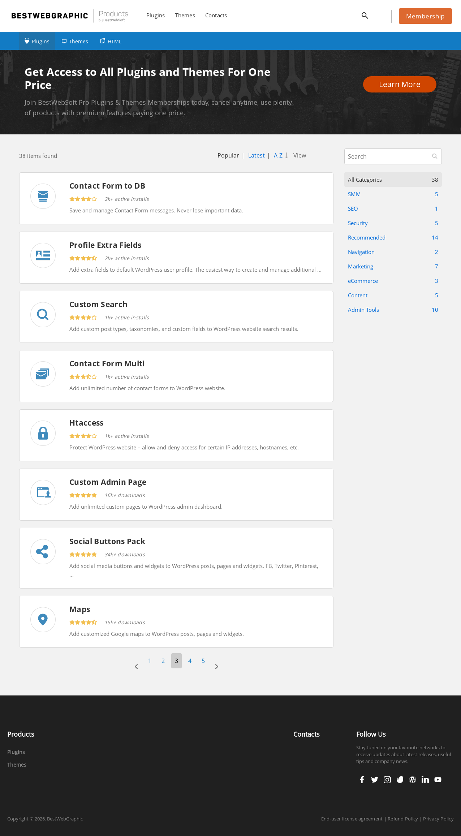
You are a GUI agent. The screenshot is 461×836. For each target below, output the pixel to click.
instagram (387, 779)
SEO (393, 208)
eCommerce (393, 281)
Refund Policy (403, 818)
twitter (374, 779)
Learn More (402, 84)
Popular (228, 155)
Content (393, 295)
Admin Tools (393, 310)
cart (380, 14)
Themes (78, 41)
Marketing (393, 266)
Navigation (393, 252)
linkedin (424, 779)
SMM (393, 194)
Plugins (40, 41)
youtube (437, 779)
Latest (256, 155)
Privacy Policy (438, 818)
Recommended (393, 237)
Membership (425, 16)
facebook (362, 779)
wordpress (412, 779)
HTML (114, 41)
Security (393, 223)
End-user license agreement (352, 818)
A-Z (282, 155)
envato (399, 779)
